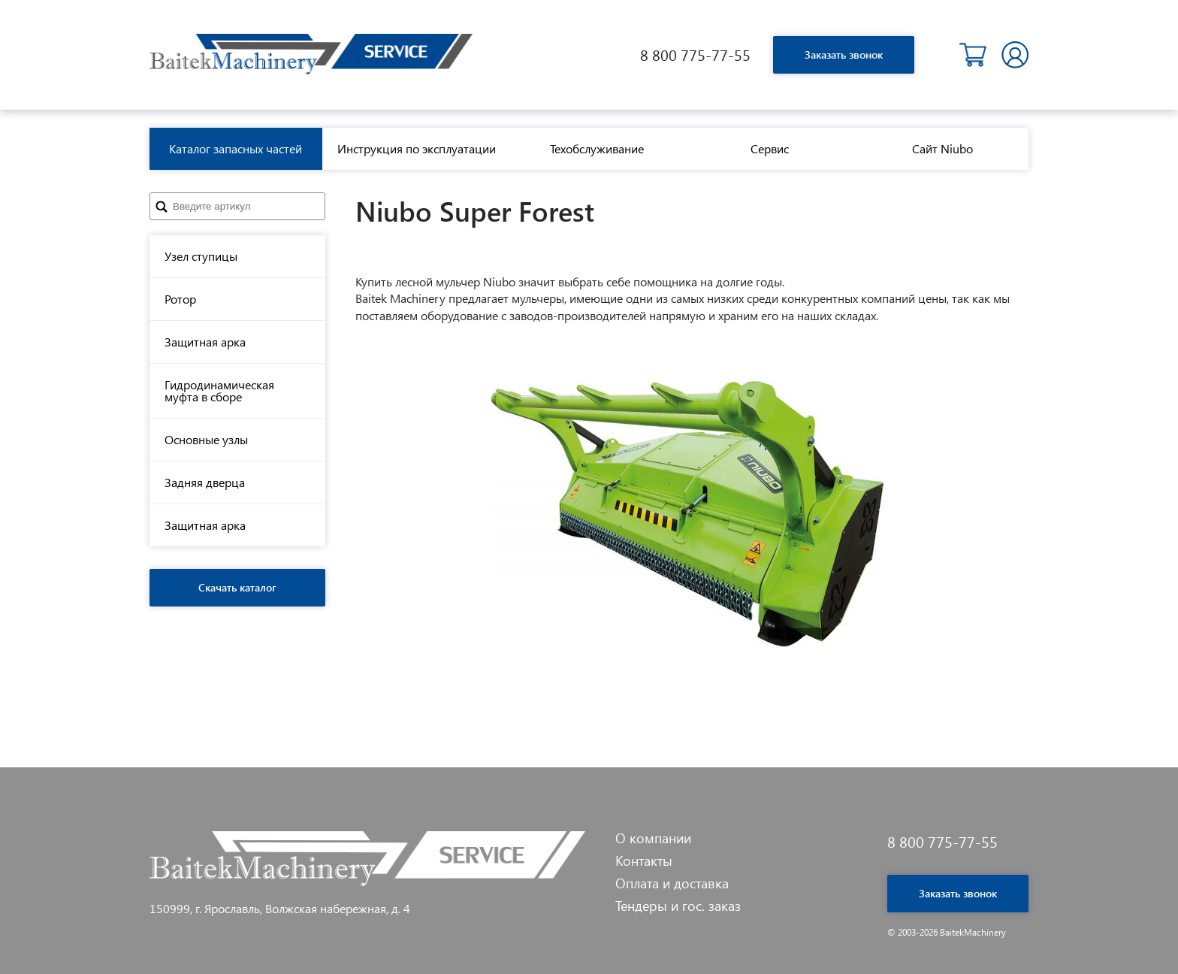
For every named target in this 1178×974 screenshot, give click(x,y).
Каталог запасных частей (235, 148)
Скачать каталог (237, 587)
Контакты (643, 860)
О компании (653, 838)
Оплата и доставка (672, 883)
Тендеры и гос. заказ (678, 906)
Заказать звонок (844, 54)
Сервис (770, 148)
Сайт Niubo (942, 148)
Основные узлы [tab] (206, 439)
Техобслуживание (597, 148)
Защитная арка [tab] (205, 341)
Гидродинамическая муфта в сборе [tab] (219, 390)
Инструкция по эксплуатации (416, 148)
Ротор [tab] (180, 299)
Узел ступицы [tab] (201, 256)
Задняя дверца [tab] (205, 482)
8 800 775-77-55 (695, 54)
